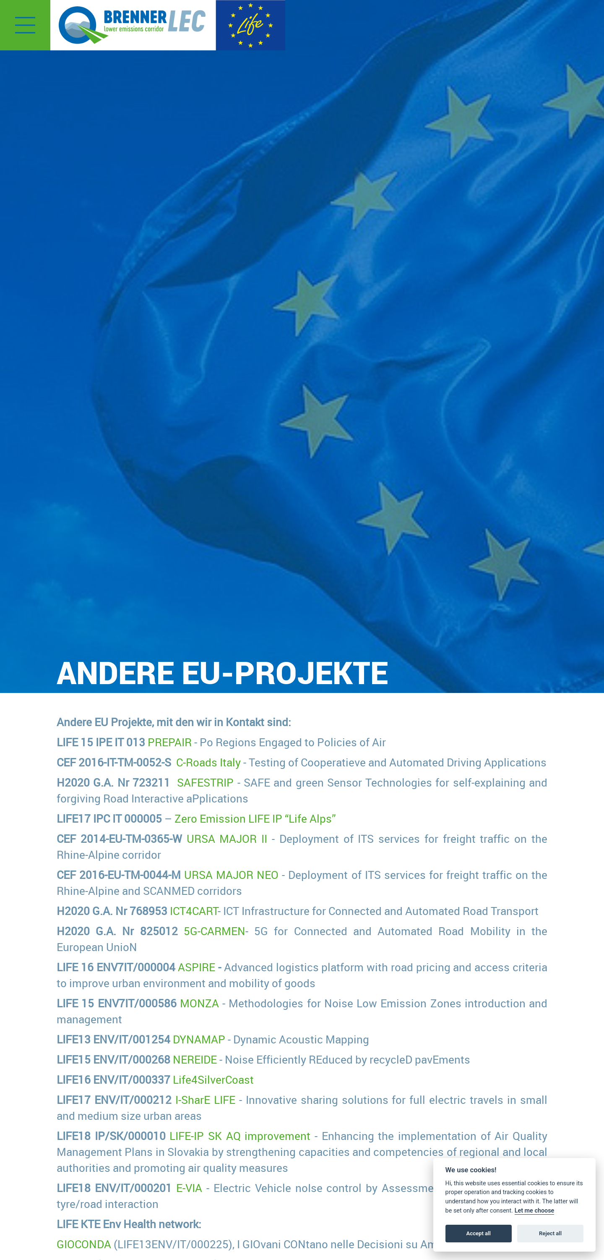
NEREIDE (195, 1059)
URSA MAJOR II (227, 838)
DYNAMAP (199, 1039)
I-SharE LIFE (205, 1099)
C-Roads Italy (208, 762)
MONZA (199, 1003)
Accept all (478, 1233)
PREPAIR (170, 742)
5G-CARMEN (214, 930)
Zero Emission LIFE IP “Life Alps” (255, 818)
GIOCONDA (84, 1244)
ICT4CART (194, 910)
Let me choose (535, 1210)
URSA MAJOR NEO (231, 874)
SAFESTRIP (205, 782)
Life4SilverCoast (213, 1079)
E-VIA (189, 1187)
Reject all (550, 1233)
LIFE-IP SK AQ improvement (239, 1135)
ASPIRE (196, 967)
